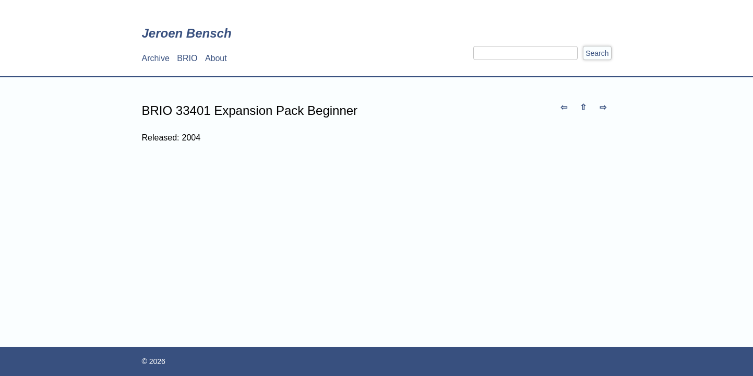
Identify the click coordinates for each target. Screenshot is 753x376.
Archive (156, 58)
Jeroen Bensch (187, 33)
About (216, 58)
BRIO (187, 58)
